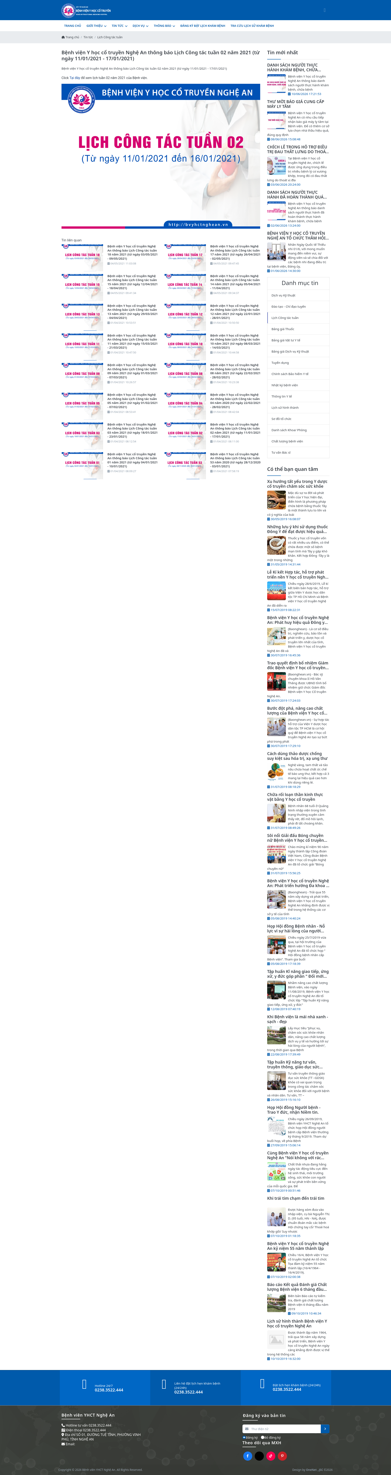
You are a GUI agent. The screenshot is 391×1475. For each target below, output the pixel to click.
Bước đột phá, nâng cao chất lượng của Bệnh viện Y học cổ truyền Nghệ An (295, 713)
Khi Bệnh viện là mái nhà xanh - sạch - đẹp (297, 1019)
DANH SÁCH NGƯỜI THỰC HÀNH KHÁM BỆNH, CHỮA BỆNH (292, 69)
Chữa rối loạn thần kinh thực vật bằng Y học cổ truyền (295, 797)
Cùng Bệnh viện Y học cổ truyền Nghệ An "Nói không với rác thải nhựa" (298, 1157)
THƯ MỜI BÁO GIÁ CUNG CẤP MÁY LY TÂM (295, 104)
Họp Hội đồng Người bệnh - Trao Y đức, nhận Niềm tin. (293, 1110)
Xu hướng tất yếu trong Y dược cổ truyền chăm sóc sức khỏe (297, 484)
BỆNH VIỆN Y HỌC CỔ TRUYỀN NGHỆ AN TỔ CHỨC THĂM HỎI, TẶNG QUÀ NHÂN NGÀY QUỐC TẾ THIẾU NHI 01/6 (297, 240)
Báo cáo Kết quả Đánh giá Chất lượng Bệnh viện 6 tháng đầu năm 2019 (297, 1289)
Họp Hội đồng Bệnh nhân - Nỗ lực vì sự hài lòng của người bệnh (296, 930)
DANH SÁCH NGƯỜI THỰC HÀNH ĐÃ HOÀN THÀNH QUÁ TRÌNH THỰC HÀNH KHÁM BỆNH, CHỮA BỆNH (295, 199)
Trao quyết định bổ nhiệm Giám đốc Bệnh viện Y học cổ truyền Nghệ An (297, 667)
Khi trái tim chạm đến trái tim (295, 1198)
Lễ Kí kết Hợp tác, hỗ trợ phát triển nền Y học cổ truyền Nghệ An (297, 576)
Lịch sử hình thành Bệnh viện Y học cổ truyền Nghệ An (297, 1323)
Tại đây (75, 78)
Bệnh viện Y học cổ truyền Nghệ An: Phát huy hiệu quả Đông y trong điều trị (298, 622)
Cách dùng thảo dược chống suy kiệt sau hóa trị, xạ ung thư (297, 756)
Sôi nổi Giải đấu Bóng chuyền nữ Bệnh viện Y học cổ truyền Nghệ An (295, 840)
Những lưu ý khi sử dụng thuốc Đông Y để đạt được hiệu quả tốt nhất (297, 531)
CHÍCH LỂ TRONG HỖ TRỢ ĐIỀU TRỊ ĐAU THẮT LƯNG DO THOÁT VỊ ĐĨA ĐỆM (297, 151)
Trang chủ (70, 37)
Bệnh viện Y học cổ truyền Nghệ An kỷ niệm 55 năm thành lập (298, 1246)
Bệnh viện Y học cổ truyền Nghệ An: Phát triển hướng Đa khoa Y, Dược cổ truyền (298, 885)
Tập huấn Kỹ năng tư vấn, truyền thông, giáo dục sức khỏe (293, 1066)
